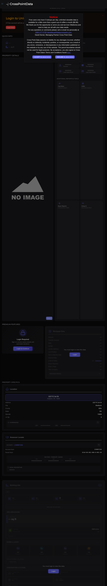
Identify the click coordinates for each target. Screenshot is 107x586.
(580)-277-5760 (41, 32)
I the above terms (41, 57)
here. (69, 52)
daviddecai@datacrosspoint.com (59, 32)
